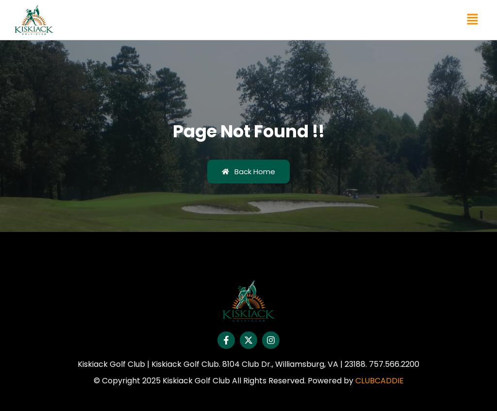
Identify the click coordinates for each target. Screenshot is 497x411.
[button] (472, 20)
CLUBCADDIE (379, 380)
